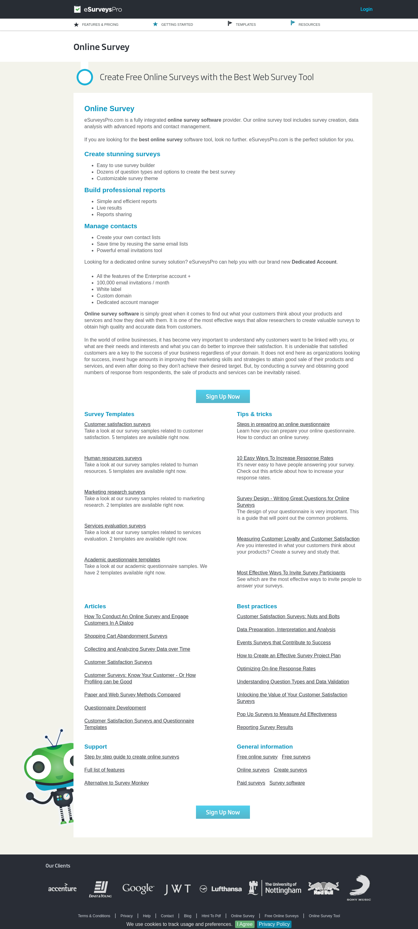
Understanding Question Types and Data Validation (293, 681)
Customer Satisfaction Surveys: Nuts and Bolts (288, 616)
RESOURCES (309, 24)
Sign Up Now (223, 396)
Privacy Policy (274, 924)
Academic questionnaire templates (122, 559)
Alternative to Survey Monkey (116, 783)
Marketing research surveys (114, 492)
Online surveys (253, 770)
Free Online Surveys (282, 916)
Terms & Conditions (94, 916)
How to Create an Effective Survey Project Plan (289, 655)
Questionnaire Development (115, 707)
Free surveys (296, 756)
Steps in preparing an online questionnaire (283, 424)
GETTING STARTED (177, 24)
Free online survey (257, 756)
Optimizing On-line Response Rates (276, 668)
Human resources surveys (113, 458)
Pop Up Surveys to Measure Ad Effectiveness (287, 714)
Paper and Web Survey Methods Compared (132, 694)
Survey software (287, 783)
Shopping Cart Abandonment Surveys (125, 636)
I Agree (245, 924)
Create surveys (290, 770)
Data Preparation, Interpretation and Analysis (286, 629)
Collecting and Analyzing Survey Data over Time (137, 649)
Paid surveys (251, 783)
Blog (187, 916)
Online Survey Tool (324, 916)
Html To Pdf (211, 916)
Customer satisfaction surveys (117, 424)
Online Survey (242, 916)
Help (147, 916)
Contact (167, 916)
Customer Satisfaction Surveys (118, 662)
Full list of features (104, 770)
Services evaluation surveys (115, 525)
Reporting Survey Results (265, 727)
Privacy (127, 916)
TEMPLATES (246, 24)
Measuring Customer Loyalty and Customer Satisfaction (298, 539)
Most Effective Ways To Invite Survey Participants (291, 572)
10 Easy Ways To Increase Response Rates (285, 458)
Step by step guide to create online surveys (131, 756)
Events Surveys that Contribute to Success (284, 642)
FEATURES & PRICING (100, 24)
